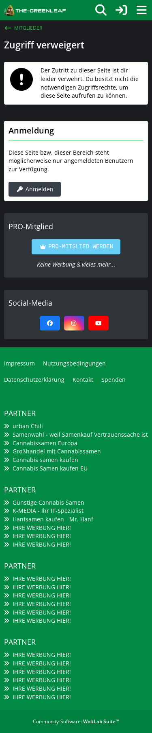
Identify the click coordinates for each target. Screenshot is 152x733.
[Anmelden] (121, 10)
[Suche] (101, 10)
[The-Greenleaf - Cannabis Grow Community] (35, 9)
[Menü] (141, 10)
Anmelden (35, 189)
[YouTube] (98, 323)
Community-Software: (76, 721)
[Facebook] (50, 323)
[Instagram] (74, 323)
